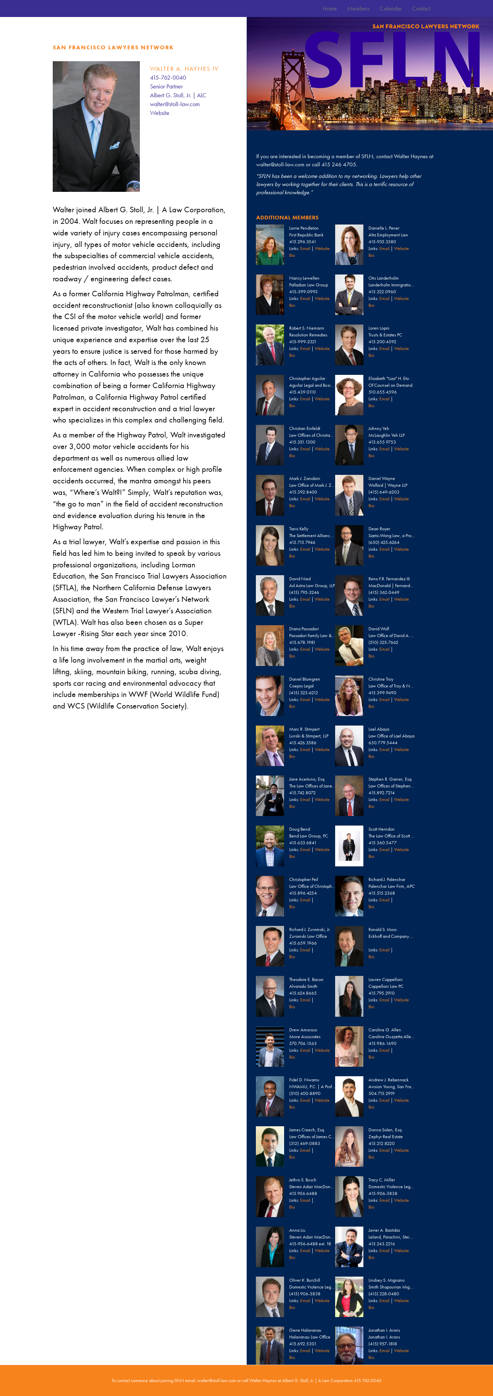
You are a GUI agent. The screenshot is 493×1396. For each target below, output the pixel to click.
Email (305, 248)
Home (330, 8)
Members (358, 8)
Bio (292, 255)
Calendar (391, 8)
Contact (421, 8)
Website (159, 113)
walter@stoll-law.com (175, 104)
